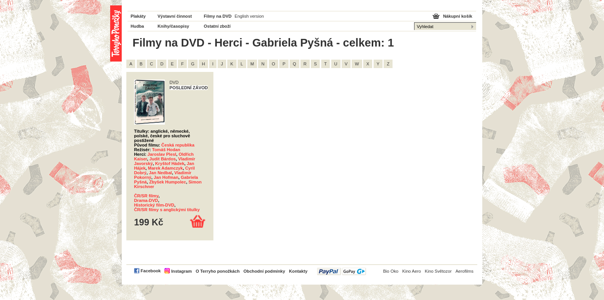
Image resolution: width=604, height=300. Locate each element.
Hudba (137, 26)
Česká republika (178, 145)
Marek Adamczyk (165, 168)
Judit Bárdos (162, 159)
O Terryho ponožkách (218, 271)
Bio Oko (390, 271)
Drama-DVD (146, 200)
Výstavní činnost (175, 16)
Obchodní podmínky (264, 271)
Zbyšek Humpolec (167, 182)
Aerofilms (464, 271)
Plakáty (138, 16)
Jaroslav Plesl (162, 154)
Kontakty (298, 271)
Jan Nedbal (160, 172)
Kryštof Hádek (170, 163)
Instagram (181, 271)
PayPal (341, 271)
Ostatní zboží (217, 26)
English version (249, 16)
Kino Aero (411, 271)
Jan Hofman (166, 177)
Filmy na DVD (218, 16)
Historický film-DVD (154, 205)
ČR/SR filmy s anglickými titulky (167, 209)
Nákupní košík (457, 16)
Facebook (151, 270)
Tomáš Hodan (166, 149)
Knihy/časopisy (173, 26)
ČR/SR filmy (146, 195)
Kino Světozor (438, 271)
